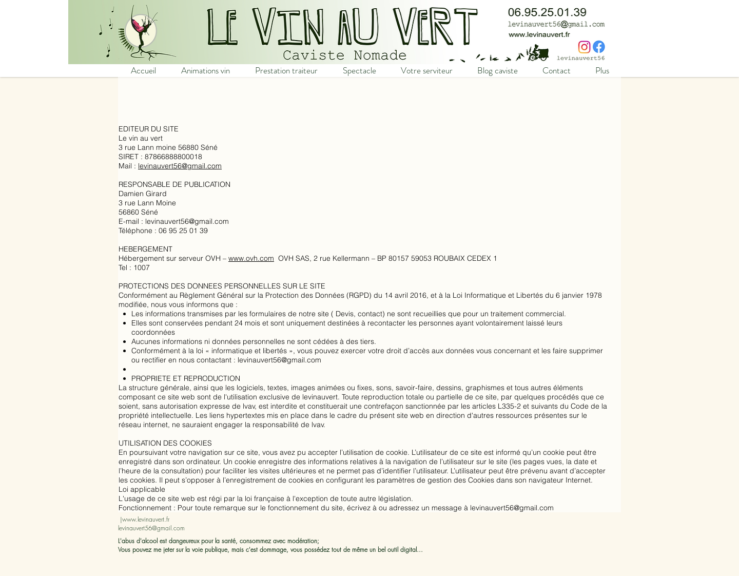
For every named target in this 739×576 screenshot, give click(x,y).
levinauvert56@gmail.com (180, 165)
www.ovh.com (251, 258)
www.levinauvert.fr (145, 519)
